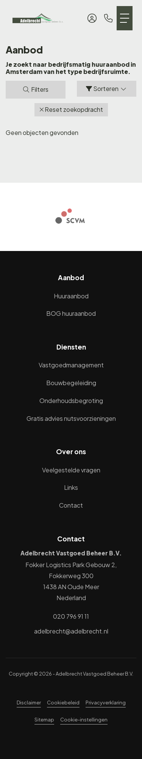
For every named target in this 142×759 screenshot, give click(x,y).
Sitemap (44, 720)
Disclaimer (29, 702)
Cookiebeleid (63, 702)
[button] (71, 109)
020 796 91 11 (71, 616)
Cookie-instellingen (84, 720)
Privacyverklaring (106, 702)
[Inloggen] (92, 18)
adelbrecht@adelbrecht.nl (71, 631)
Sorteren (106, 89)
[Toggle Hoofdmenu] (125, 18)
